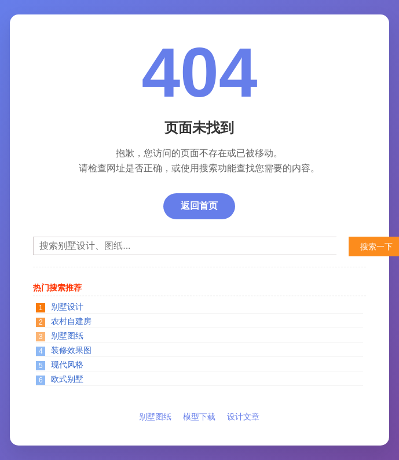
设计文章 (243, 416)
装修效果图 (71, 350)
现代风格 (67, 364)
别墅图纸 (67, 335)
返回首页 (199, 206)
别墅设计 (67, 306)
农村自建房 (71, 321)
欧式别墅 (67, 379)
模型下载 (199, 416)
